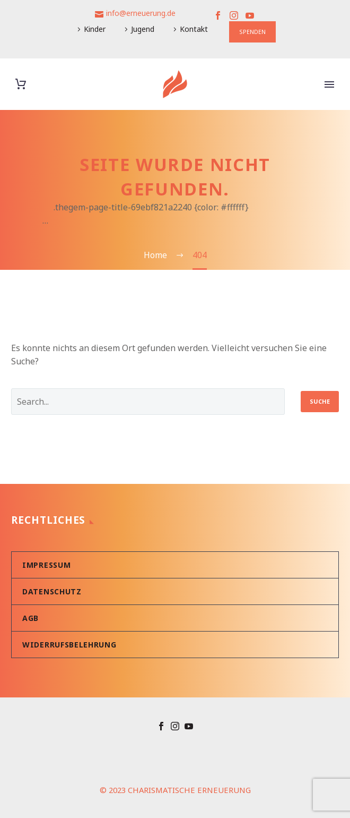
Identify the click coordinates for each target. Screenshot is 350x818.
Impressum (46, 565)
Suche (320, 401)
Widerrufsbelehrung (69, 645)
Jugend (142, 29)
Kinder (95, 29)
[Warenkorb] (20, 84)
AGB (30, 618)
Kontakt (194, 29)
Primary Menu (329, 84)
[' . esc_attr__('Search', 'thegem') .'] (148, 401)
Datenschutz (52, 591)
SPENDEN (252, 32)
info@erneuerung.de (141, 13)
